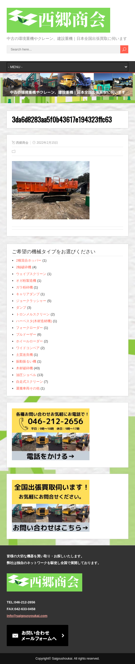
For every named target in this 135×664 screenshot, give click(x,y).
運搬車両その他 (28, 388)
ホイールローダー (29, 341)
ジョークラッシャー (31, 301)
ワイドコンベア (28, 348)
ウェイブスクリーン (31, 274)
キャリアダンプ (28, 294)
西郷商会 (22, 143)
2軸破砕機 (23, 267)
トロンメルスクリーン (33, 314)
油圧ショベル (26, 375)
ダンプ (21, 307)
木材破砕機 (24, 368)
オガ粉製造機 (26, 281)
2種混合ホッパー (28, 260)
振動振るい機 (26, 361)
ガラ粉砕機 (24, 287)
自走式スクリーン (29, 382)
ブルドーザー (26, 334)
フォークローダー (29, 328)
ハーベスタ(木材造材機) (34, 321)
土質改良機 (24, 355)
